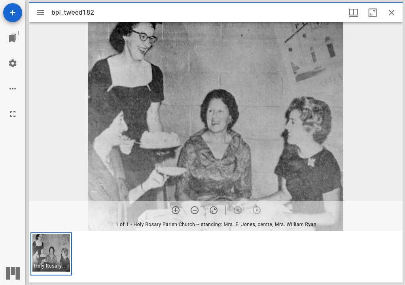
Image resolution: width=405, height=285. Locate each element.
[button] (51, 254)
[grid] (216, 257)
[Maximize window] (372, 12)
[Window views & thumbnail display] (353, 12)
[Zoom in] (175, 210)
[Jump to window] (12, 38)
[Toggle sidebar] (40, 12)
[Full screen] (12, 114)
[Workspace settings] (12, 63)
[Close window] (391, 12)
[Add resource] (12, 12)
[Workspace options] (12, 88)
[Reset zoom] (213, 210)
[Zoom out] (194, 210)
